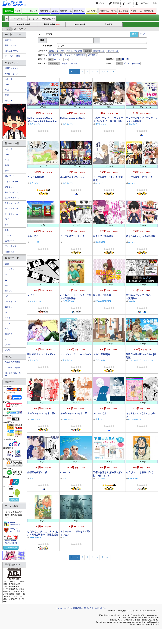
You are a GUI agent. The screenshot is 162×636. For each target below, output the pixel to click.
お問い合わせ (100, 608)
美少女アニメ (150, 11)
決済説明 (14, 500)
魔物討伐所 (100, 242)
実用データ (9, 241)
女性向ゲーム (66, 11)
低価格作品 (9, 252)
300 (71, 59)
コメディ (8, 291)
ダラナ (65, 537)
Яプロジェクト (101, 124)
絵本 (7, 285)
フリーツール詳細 (11, 548)
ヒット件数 (47, 46)
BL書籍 (55, 11)
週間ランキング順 (56, 51)
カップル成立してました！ (139, 177)
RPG (7, 219)
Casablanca (35, 419)
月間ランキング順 (74, 51)
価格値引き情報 (11, 51)
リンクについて (62, 608)
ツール (8, 235)
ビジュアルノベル (12, 198)
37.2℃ (65, 478)
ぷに (7, 274)
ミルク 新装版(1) (101, 354)
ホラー (8, 296)
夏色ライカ (67, 360)
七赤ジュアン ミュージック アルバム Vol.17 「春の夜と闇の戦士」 (108, 121)
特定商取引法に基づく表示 (82, 608)
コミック (33, 11)
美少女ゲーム (136, 11)
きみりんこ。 (35, 124)
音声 (7, 95)
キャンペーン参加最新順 (75, 55)
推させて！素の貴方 (103, 236)
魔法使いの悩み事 (102, 295)
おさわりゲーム (11, 192)
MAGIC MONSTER (103, 301)
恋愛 (7, 264)
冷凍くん (99, 419)
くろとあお (34, 183)
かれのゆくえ (99, 413)
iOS (126, 64)
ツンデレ (8, 345)
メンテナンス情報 (12, 367)
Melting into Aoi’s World (72, 118)
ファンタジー (10, 269)
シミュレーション (12, 203)
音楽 (7, 230)
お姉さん (8, 334)
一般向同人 (8, 11)
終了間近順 (92, 55)
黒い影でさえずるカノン (72, 177)
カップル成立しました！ (72, 236)
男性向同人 (104, 11)
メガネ (8, 350)
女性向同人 (45, 11)
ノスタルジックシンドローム (140, 360)
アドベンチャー (11, 181)
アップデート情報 (12, 56)
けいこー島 (34, 242)
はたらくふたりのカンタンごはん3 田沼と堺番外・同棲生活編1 (42, 534)
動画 (7, 165)
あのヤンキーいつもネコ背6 (74, 413)
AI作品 (114, 11)
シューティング (11, 208)
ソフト (25, 11)
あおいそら (32, 236)
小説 (7, 90)
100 (60, 59)
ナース (8, 323)
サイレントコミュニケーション (75, 354)
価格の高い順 (112, 51)
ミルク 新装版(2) (35, 177)
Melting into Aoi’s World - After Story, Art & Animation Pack (42, 121)
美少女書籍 (123, 11)
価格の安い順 (98, 51)
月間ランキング (11, 74)
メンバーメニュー (18, 19)
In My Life (65, 472)
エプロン (8, 307)
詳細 (142, 34)
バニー (8, 312)
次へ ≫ (105, 72)
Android (136, 64)
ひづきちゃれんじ (135, 419)
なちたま (99, 183)
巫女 (7, 328)
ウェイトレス (10, 301)
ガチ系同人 (92, 11)
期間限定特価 (51, 24)
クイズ (8, 225)
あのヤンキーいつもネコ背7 (41, 413)
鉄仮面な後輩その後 (37, 472)
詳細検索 (108, 24)
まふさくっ (34, 360)
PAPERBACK (68, 301)
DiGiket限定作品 (23, 24)
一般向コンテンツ (69, 64)
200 (66, 59)
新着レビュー (10, 45)
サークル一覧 (80, 24)
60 (55, 59)
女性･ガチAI (79, 11)
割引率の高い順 (55, 55)
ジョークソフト (11, 246)
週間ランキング (11, 68)
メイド (8, 318)
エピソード (32, 295)
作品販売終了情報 (12, 362)
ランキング (34, 19)
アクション (9, 187)
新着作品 (8, 40)
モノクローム (35, 301)
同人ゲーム (9, 100)
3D (6, 280)
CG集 (7, 84)
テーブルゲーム (11, 214)
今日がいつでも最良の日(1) (139, 472)
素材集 (17, 11)
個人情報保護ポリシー (13, 374)
